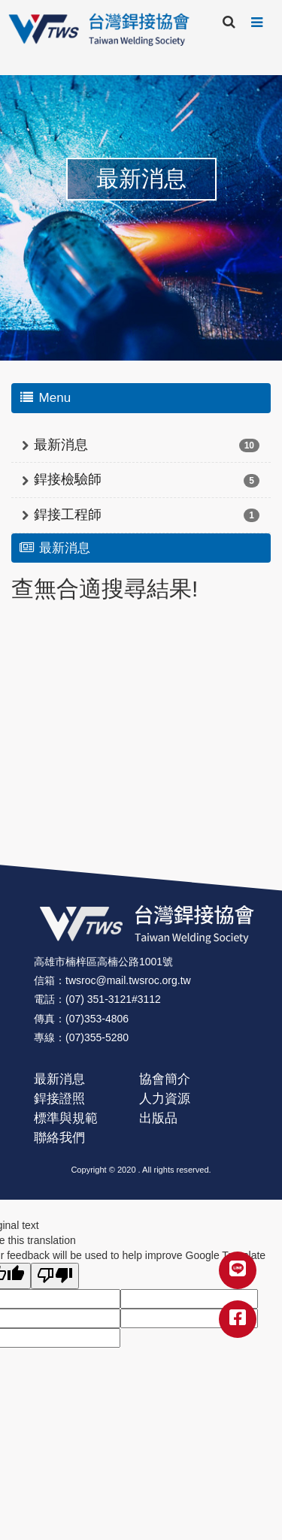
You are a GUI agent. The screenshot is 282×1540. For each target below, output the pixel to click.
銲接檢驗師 (68, 479)
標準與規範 (66, 1118)
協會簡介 (164, 1079)
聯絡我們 (59, 1138)
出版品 (158, 1118)
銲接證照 (59, 1099)
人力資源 (164, 1099)
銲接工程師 (68, 514)
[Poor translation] (55, 1276)
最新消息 (61, 444)
